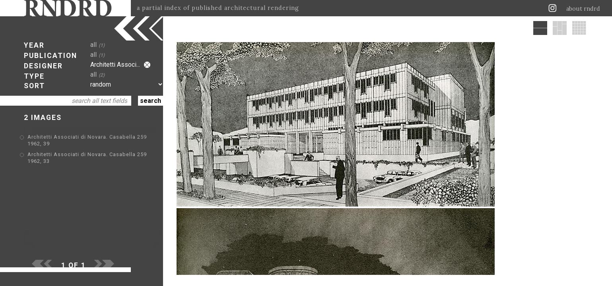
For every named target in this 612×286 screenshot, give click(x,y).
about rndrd (583, 8)
